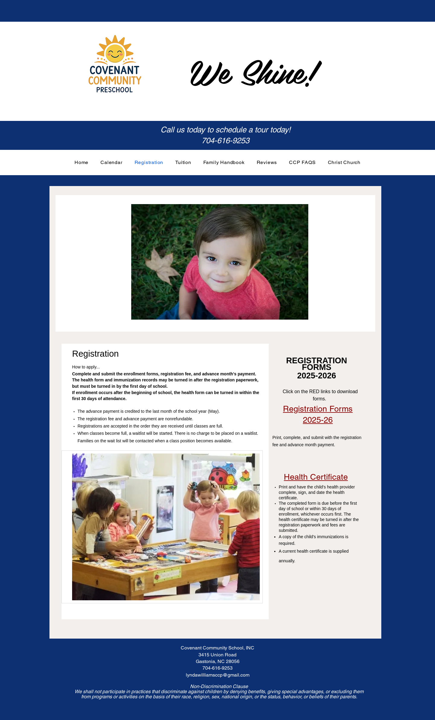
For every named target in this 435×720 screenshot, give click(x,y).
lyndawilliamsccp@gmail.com (217, 675)
